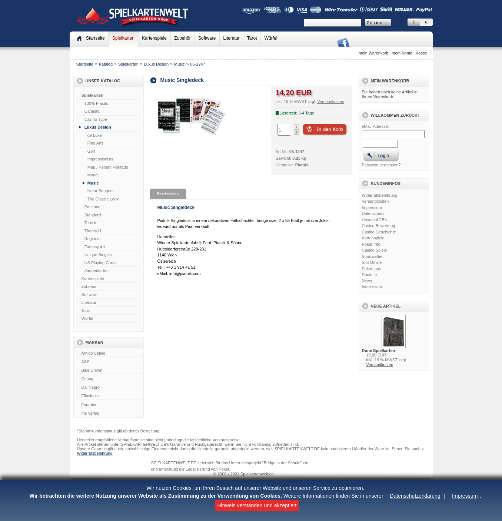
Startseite (84, 64)
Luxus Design (156, 64)
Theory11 (93, 231)
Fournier (109, 405)
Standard (92, 215)
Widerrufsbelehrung (380, 195)
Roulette (369, 274)
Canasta (92, 111)
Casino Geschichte (379, 232)
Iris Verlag (109, 413)
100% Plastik (96, 103)
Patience (92, 207)
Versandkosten (375, 201)
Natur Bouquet (100, 191)
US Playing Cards (100, 262)
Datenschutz (373, 213)
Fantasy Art (94, 247)
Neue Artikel (386, 306)
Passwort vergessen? (381, 165)
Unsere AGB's (375, 220)
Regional (92, 238)
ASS (109, 362)
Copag (109, 379)
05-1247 (197, 64)
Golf (91, 151)
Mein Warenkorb (390, 81)
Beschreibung (168, 193)
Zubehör (182, 38)
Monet (93, 175)
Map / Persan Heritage (107, 167)
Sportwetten (373, 256)
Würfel (271, 38)
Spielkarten (123, 38)
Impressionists (100, 159)
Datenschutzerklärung (415, 496)
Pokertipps (371, 268)
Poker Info (371, 244)
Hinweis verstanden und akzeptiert (256, 505)
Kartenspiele (154, 38)
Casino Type (95, 119)
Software (207, 38)
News (367, 281)
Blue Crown (109, 370)
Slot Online (372, 262)
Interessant (372, 287)
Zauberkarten (96, 270)
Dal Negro (109, 387)
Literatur (231, 38)
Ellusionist (109, 396)
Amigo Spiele (109, 353)
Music (179, 64)
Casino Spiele (374, 250)
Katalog (106, 64)
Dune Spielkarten (378, 350)
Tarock (90, 222)
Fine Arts (95, 143)
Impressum (465, 496)
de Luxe (94, 135)
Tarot (252, 38)
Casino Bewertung (378, 225)
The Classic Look (103, 199)
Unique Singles (98, 254)
